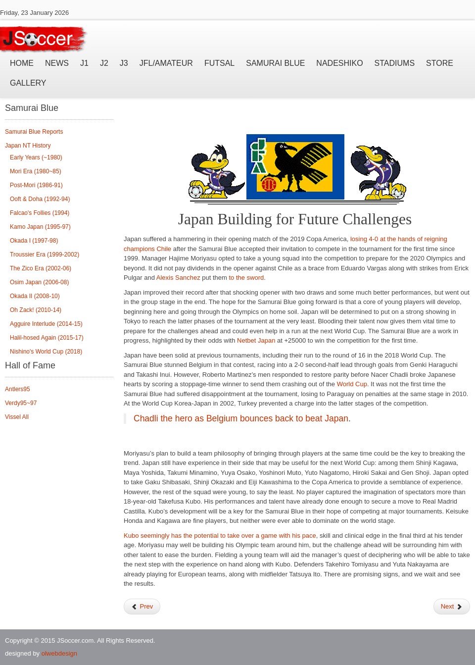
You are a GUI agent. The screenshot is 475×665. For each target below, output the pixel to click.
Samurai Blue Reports (34, 131)
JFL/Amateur (166, 63)
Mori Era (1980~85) (35, 171)
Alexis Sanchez (178, 277)
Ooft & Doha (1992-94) (40, 199)
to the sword (246, 277)
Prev (142, 606)
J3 (124, 63)
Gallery (28, 83)
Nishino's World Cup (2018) (46, 351)
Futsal (219, 63)
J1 (84, 63)
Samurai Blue (275, 63)
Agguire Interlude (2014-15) (46, 323)
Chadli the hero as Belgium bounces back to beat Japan (241, 418)
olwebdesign (59, 653)
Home (22, 63)
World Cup (352, 384)
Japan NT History (27, 145)
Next (452, 606)
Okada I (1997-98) (34, 240)
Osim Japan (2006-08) (39, 282)
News (57, 63)
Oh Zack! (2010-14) (35, 310)
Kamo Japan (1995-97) (40, 226)
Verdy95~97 (21, 403)
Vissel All (17, 416)
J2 (104, 63)
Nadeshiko (339, 63)
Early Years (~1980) (36, 157)
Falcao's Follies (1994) (39, 212)
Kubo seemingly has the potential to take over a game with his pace (220, 535)
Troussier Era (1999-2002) (44, 254)
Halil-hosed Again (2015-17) (47, 337)
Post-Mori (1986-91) (36, 185)
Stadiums (395, 63)
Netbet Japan (256, 340)
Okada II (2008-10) (35, 296)
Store (439, 63)
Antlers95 (17, 389)
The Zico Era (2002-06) (40, 268)
